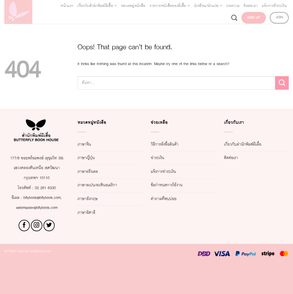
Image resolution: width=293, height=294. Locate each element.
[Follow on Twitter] (49, 255)
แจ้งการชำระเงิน (197, 18)
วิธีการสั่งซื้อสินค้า (172, 144)
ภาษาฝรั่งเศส (93, 171)
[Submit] (282, 83)
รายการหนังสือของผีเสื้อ (213, 6)
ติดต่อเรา (165, 18)
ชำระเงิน (161, 158)
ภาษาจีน (88, 144)
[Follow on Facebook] (24, 255)
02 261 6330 (49, 208)
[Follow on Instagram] (36, 255)
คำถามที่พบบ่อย (170, 199)
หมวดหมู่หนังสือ (161, 6)
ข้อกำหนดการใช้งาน (176, 185)
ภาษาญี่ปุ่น (90, 158)
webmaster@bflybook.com (36, 237)
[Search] (223, 17)
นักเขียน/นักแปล (266, 6)
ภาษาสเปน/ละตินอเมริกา (107, 185)
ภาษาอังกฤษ (93, 199)
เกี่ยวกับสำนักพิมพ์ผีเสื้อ (111, 6)
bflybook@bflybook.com (36, 227)
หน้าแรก (69, 6)
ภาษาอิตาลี (91, 212)
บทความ (141, 18)
